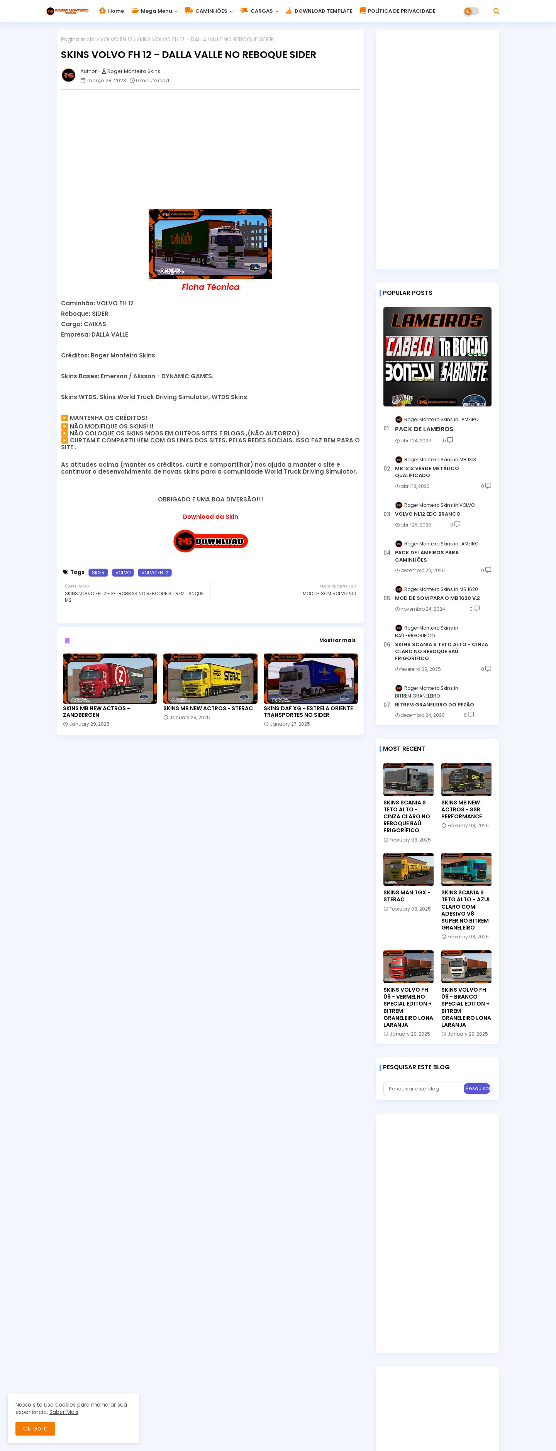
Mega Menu (152, 11)
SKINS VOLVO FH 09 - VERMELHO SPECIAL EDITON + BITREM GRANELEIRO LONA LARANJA (408, 1007)
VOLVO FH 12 (116, 39)
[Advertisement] (214, 149)
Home (111, 11)
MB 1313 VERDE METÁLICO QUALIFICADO (427, 472)
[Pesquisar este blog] (424, 1089)
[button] (496, 11)
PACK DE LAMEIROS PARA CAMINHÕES (427, 556)
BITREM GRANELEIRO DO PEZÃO (434, 704)
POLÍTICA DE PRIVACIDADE (398, 11)
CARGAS (257, 11)
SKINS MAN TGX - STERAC (407, 896)
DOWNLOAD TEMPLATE (319, 11)
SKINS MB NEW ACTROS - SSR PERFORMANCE (461, 809)
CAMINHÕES (206, 11)
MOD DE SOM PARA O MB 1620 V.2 (437, 598)
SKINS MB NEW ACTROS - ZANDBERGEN (96, 711)
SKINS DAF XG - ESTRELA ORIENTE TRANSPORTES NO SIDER (308, 711)
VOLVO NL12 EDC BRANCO (428, 514)
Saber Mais (63, 1412)
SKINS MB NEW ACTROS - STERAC (208, 708)
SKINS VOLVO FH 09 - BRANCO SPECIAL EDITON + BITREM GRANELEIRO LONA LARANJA (466, 1007)
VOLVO (123, 572)
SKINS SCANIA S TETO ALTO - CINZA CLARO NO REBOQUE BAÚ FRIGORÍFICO (441, 651)
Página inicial (78, 39)
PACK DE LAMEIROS (424, 429)
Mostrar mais (337, 640)
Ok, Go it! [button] (35, 1428)
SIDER (98, 572)
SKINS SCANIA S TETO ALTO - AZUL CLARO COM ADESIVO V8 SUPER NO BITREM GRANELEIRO (466, 910)
